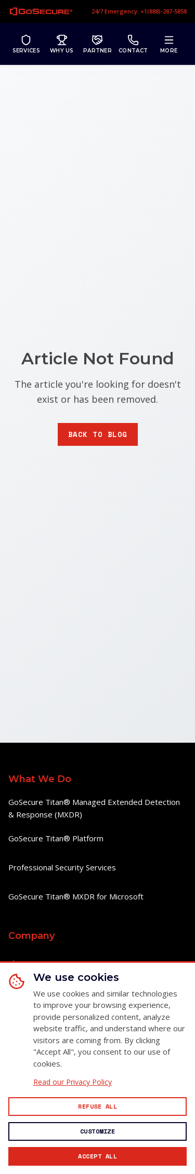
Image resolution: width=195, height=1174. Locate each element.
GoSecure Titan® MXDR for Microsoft (76, 896)
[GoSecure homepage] (41, 11)
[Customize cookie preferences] (97, 1131)
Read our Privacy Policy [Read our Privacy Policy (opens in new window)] (72, 1082)
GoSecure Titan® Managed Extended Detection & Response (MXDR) (94, 808)
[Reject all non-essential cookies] (97, 1106)
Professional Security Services (62, 867)
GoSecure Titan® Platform (55, 838)
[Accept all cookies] (97, 1156)
